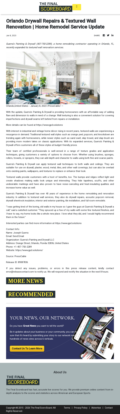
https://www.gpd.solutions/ (29, 250)
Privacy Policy (81, 408)
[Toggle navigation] (76, 7)
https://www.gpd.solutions (49, 125)
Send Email (18, 236)
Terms (67, 408)
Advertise (96, 408)
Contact (109, 408)
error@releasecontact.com (20, 271)
